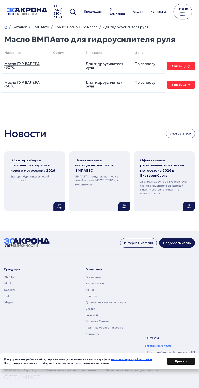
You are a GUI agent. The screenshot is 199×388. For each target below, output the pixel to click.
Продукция (93, 11)
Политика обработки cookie (104, 327)
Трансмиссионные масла (76, 27)
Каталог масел (95, 283)
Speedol (9, 290)
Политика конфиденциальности (132, 370)
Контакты (158, 11)
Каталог (20, 27)
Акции (138, 11)
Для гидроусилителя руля (125, 27)
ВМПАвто (40, 27)
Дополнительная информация (106, 302)
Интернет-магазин (138, 243)
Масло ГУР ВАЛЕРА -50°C (22, 65)
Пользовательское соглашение (70, 370)
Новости (91, 296)
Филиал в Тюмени (97, 321)
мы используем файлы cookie (131, 360)
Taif (6, 296)
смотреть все (180, 133)
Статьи (90, 308)
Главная (5, 27)
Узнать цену (181, 66)
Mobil (7, 283)
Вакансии (92, 315)
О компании (117, 11)
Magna (8, 302)
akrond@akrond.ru (158, 345)
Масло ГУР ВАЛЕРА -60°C (22, 84)
